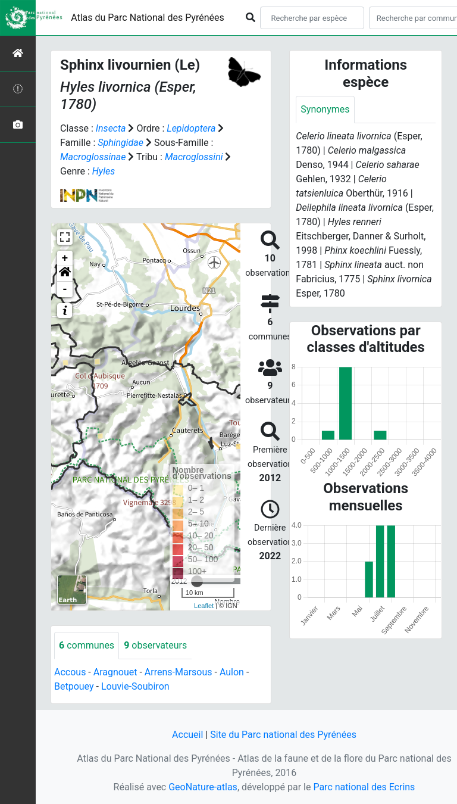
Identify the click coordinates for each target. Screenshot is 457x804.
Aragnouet (115, 672)
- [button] (65, 289)
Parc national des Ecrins (364, 787)
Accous (70, 672)
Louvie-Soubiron (135, 686)
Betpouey (74, 686)
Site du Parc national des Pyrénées (283, 734)
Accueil (187, 734)
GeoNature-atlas (202, 787)
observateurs (155, 645)
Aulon (232, 672)
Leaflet (204, 605)
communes (86, 645)
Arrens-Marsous (178, 672)
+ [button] (65, 258)
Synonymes (325, 109)
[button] (65, 274)
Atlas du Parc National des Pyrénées (147, 17)
